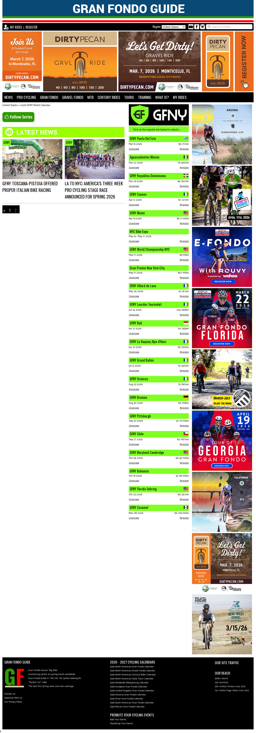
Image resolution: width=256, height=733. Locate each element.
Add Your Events (118, 719)
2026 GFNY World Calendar (35, 105)
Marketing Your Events (121, 723)
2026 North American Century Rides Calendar (133, 675)
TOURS (129, 97)
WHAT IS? (162, 97)
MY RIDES (16, 27)
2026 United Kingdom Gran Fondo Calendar (132, 691)
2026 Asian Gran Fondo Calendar (126, 699)
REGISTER (31, 27)
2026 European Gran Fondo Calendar (128, 687)
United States (9, 105)
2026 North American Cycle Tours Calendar (131, 679)
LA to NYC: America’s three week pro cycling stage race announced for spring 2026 (94, 190)
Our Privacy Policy (13, 702)
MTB (90, 97)
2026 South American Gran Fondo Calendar (132, 703)
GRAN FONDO (49, 97)
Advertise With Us (13, 698)
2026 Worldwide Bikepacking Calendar (129, 683)
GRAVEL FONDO (72, 97)
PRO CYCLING (26, 97)
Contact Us (9, 694)
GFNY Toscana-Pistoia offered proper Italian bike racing (30, 186)
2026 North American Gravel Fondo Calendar (132, 671)
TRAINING (144, 97)
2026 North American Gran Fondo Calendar (132, 667)
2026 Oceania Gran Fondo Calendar (128, 695)
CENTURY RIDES (109, 97)
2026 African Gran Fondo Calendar (127, 707)
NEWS (8, 97)
